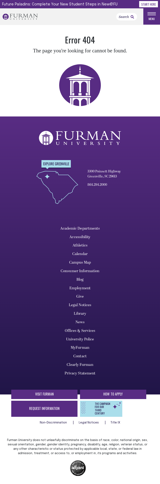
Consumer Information (80, 271)
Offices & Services (80, 331)
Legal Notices (80, 305)
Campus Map (80, 262)
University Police (80, 339)
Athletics (80, 245)
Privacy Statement (80, 373)
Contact (80, 356)
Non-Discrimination (54, 422)
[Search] (126, 16)
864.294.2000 (97, 184)
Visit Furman (44, 394)
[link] (132, 16)
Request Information (44, 408)
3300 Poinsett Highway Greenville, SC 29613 (104, 174)
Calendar (80, 254)
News (80, 322)
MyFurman (80, 347)
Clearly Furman (80, 365)
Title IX (115, 422)
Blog (80, 279)
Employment (80, 288)
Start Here (148, 4)
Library (80, 313)
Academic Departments (80, 228)
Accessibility (79, 237)
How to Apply (113, 394)
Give (80, 296)
